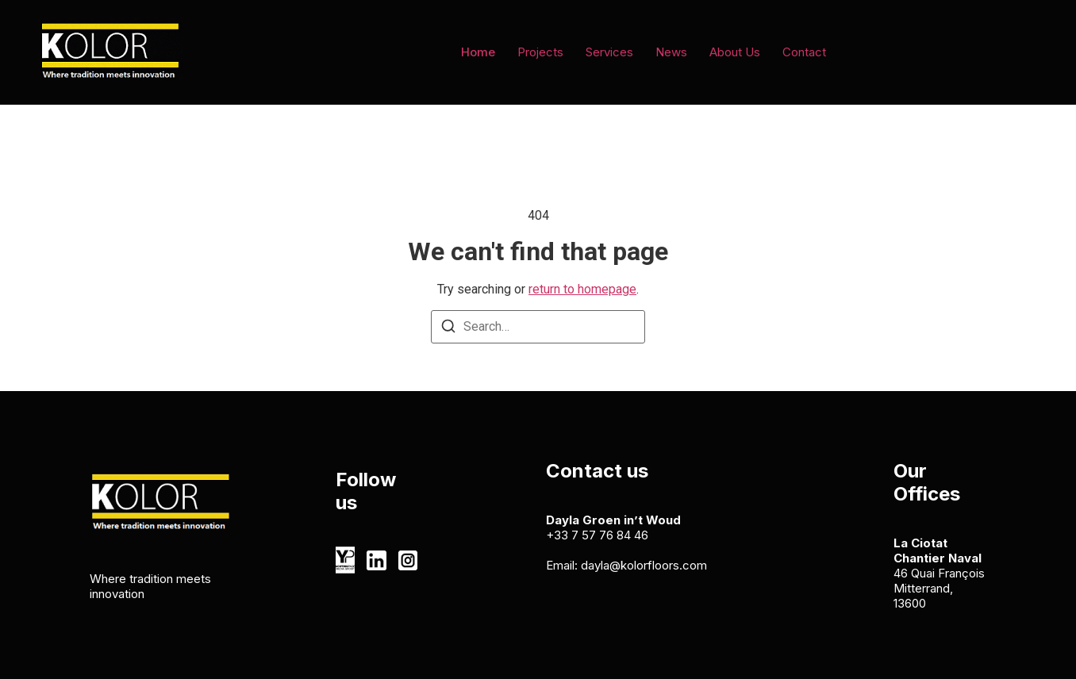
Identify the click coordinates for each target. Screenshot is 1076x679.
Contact (804, 51)
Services (609, 51)
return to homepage (582, 289)
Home (478, 51)
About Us (734, 51)
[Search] (448, 329)
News (671, 51)
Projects (540, 51)
